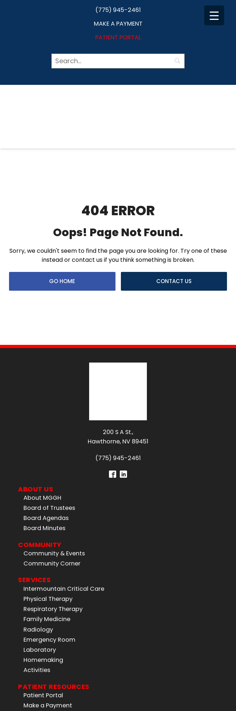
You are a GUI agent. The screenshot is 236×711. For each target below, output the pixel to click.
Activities (36, 562)
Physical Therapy (48, 490)
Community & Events (54, 445)
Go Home (62, 227)
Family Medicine (46, 511)
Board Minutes (44, 420)
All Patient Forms (47, 607)
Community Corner (51, 455)
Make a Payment (118, 23)
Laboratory (39, 541)
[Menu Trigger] (214, 15)
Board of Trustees (49, 399)
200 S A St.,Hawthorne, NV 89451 (118, 328)
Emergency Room (49, 531)
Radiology (38, 521)
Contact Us (174, 227)
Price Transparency (51, 618)
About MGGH (42, 389)
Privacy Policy (199, 692)
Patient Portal (118, 37)
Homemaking (43, 551)
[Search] (118, 61)
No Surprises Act (46, 628)
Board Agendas (46, 410)
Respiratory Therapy (53, 501)
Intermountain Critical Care (63, 480)
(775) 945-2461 (118, 10)
